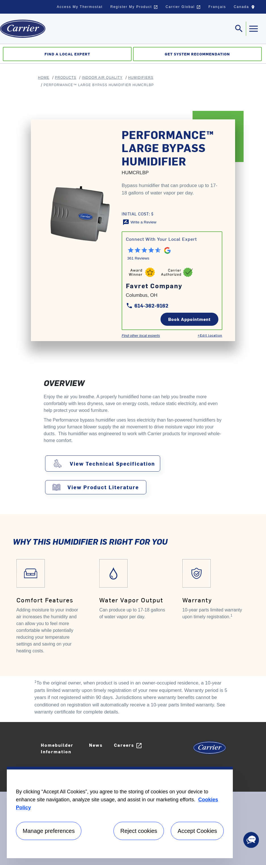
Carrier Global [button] (183, 7)
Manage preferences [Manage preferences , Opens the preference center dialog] (49, 831)
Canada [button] (245, 8)
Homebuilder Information (57, 748)
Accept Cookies (197, 831)
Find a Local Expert (67, 53)
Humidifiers (140, 78)
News (96, 745)
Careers (128, 745)
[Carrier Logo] (209, 749)
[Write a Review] (140, 222)
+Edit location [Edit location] (210, 335)
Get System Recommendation (197, 53)
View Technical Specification (112, 463)
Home (43, 78)
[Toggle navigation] (239, 29)
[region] (120, 812)
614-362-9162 (147, 305)
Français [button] (217, 7)
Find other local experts (141, 335)
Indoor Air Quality (102, 78)
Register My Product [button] (134, 7)
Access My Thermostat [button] (80, 7)
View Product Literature (103, 487)
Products (65, 78)
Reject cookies (138, 831)
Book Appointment (189, 319)
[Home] (22, 29)
